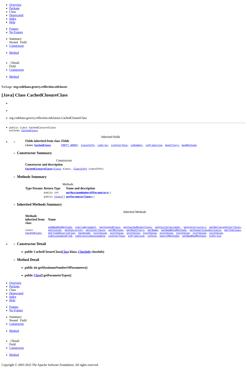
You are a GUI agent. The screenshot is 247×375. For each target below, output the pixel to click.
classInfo (87, 146)
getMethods (115, 234)
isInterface (119, 146)
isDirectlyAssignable (90, 241)
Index (12, 18)
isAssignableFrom (60, 241)
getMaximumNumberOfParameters (87, 194)
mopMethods (189, 146)
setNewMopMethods (194, 241)
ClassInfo (80, 170)
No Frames (16, 32)
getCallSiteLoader (168, 230)
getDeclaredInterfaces (225, 230)
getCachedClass (109, 230)
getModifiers (135, 234)
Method (14, 52)
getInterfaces (95, 234)
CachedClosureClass (38, 170)
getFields (55, 234)
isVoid (151, 241)
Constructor (16, 45)
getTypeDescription (61, 237)
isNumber (136, 146)
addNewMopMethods (60, 230)
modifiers (172, 146)
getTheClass (232, 234)
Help (12, 22)
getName (152, 234)
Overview (15, 4)
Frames (13, 28)
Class (57, 170)
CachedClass (29, 131)
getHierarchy (74, 234)
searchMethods (169, 241)
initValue (100, 237)
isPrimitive (153, 146)
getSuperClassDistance (205, 234)
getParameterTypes (79, 199)
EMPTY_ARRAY (69, 146)
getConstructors (195, 230)
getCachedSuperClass (137, 230)
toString (215, 241)
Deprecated (16, 15)
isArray (102, 146)
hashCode (84, 237)
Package (14, 8)
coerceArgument (85, 230)
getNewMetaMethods (174, 234)
